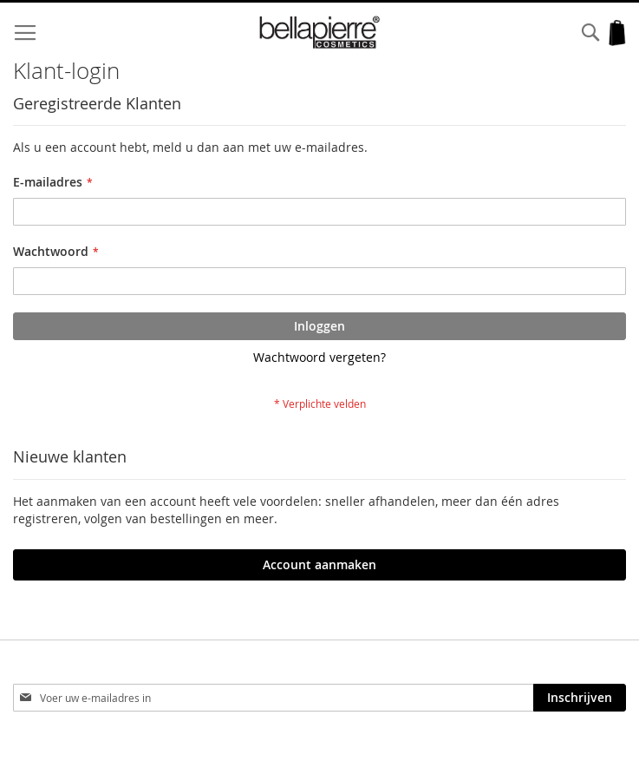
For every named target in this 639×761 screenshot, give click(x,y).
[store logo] (319, 32)
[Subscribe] (579, 698)
